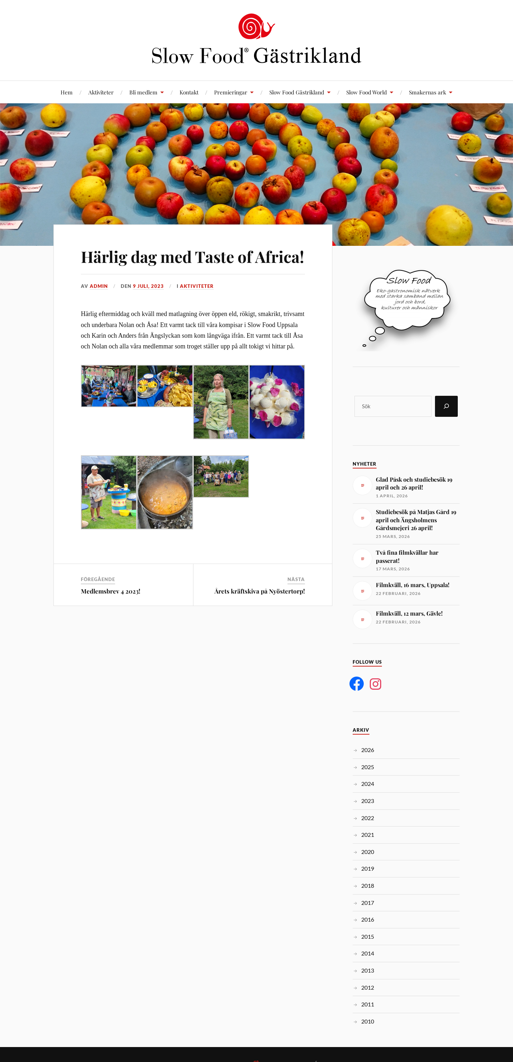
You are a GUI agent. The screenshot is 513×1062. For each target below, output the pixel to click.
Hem (67, 92)
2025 (367, 766)
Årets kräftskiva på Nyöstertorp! (259, 591)
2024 (367, 783)
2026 (367, 749)
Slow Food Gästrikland (296, 92)
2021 (367, 834)
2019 (367, 868)
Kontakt (189, 92)
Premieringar (230, 92)
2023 (367, 800)
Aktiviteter (101, 92)
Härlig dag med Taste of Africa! (192, 256)
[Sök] (446, 406)
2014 (367, 953)
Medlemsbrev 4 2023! (110, 591)
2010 (367, 1021)
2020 (367, 851)
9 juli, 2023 (148, 286)
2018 (367, 885)
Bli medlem (143, 92)
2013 (367, 970)
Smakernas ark (427, 92)
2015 (367, 936)
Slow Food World (366, 92)
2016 (367, 919)
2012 (367, 987)
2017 (367, 902)
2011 (367, 1004)
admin (99, 286)
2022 (367, 817)
